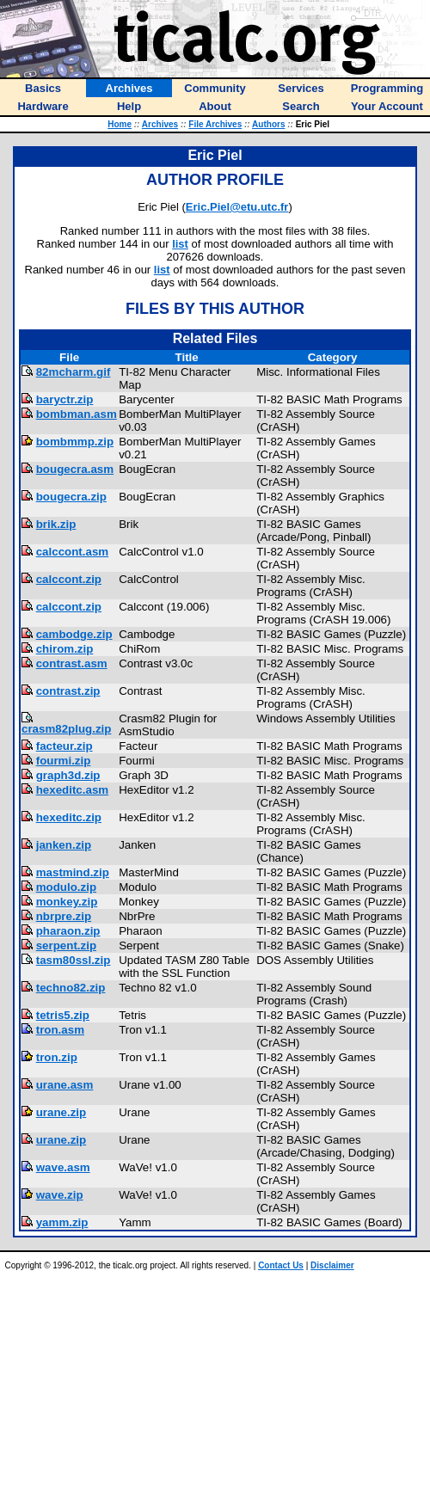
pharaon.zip (68, 930)
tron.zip (56, 1057)
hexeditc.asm (72, 789)
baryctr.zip (65, 399)
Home (120, 124)
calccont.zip (68, 579)
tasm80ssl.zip (73, 960)
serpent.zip (66, 945)
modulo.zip (66, 887)
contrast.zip (68, 691)
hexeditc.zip (68, 817)
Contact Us (281, 1265)
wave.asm (63, 1167)
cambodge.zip (74, 634)
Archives (160, 124)
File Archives (215, 124)
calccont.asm (72, 551)
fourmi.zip (63, 760)
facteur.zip (64, 746)
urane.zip (61, 1112)
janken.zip (63, 844)
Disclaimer (332, 1265)
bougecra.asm (75, 469)
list (180, 243)
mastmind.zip (72, 872)
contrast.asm (72, 663)
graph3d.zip (68, 775)
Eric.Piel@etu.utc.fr (237, 206)
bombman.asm (76, 414)
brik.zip (56, 524)
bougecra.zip (71, 496)
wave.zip (59, 1194)
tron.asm (60, 1029)
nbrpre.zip (63, 916)
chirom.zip (65, 648)
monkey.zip (67, 901)
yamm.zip (62, 1222)
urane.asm (65, 1084)
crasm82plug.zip (66, 728)
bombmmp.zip (75, 441)
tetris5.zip (62, 1015)
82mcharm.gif (73, 371)
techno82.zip (71, 987)
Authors (268, 124)
